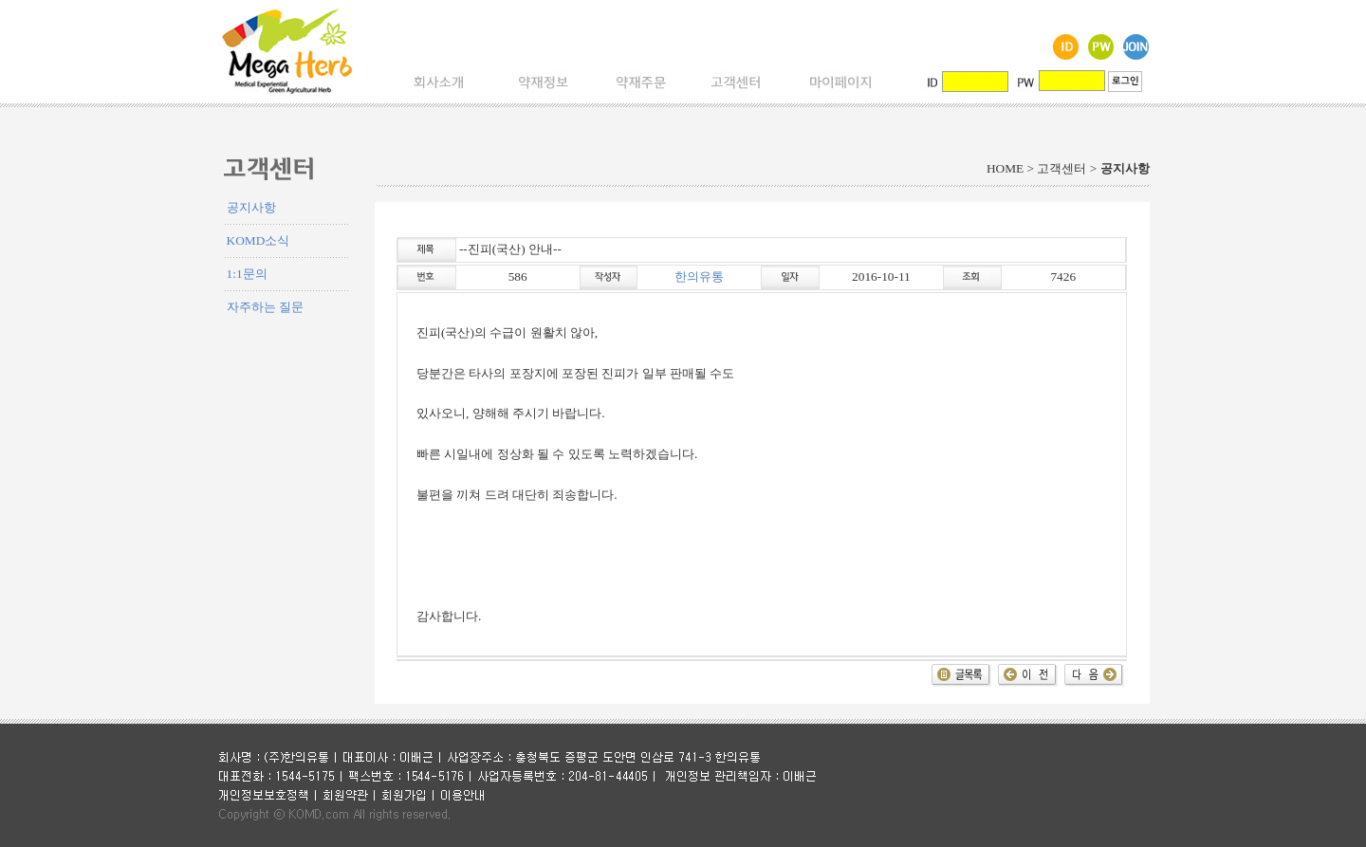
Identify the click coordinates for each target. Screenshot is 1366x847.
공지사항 (251, 207)
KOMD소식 (258, 240)
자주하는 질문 (265, 307)
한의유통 (699, 276)
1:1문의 (247, 274)
